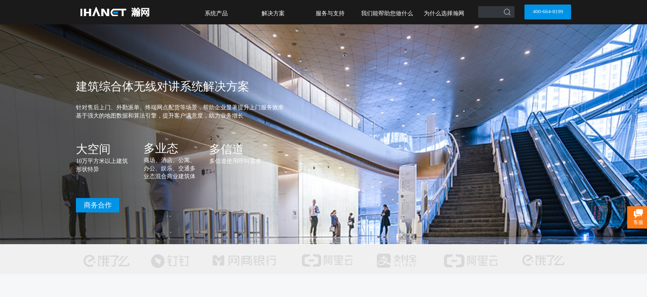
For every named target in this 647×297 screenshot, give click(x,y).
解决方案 (273, 13)
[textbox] (486, 9)
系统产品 (216, 13)
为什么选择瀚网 (444, 13)
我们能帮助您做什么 (387, 13)
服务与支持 (330, 13)
